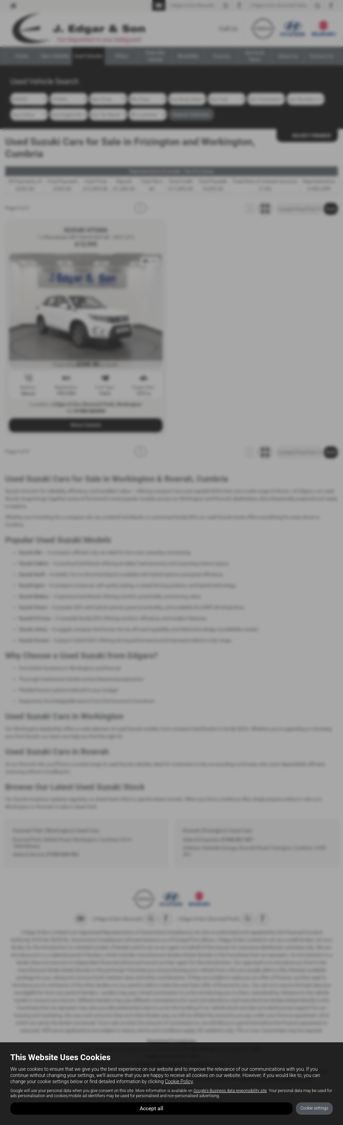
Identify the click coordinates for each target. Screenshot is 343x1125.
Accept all (151, 1108)
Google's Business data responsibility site (230, 1090)
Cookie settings (314, 1108)
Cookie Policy (179, 1081)
